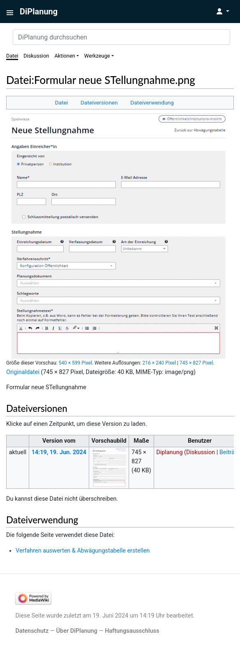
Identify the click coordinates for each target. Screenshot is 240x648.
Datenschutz (31, 630)
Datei (12, 56)
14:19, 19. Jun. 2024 (59, 452)
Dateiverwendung (152, 102)
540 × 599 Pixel (75, 363)
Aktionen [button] (64, 56)
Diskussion (36, 56)
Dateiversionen (99, 102)
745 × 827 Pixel (196, 363)
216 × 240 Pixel (158, 363)
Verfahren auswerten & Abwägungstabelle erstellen (83, 550)
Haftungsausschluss (132, 630)
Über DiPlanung (76, 630)
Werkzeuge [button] (97, 56)
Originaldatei (22, 372)
